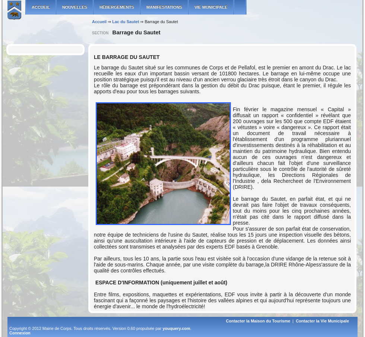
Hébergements (116, 7)
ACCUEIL (41, 7)
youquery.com (176, 328)
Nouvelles (74, 7)
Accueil (99, 21)
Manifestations (164, 7)
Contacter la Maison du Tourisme (258, 321)
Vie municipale (210, 7)
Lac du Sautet (125, 21)
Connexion (20, 333)
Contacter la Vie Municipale (322, 321)
